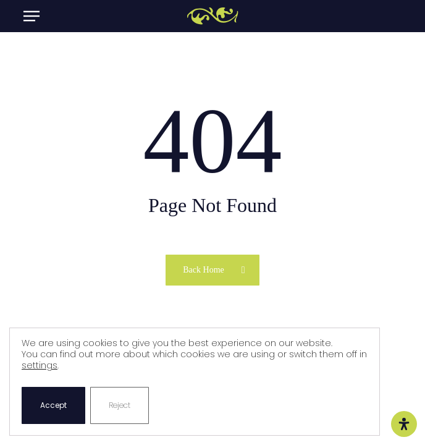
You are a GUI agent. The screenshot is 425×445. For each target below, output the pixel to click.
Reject (119, 405)
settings (39, 365)
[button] (31, 16)
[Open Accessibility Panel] (404, 424)
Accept (53, 405)
